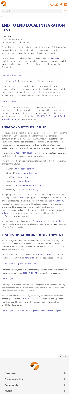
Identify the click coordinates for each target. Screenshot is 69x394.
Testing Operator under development (16, 42)
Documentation (14, 379)
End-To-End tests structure (12, 39)
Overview (10, 373)
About (8, 390)
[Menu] (65, 11)
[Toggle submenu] (2, 17)
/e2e (15, 81)
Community (11, 385)
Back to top (63, 356)
